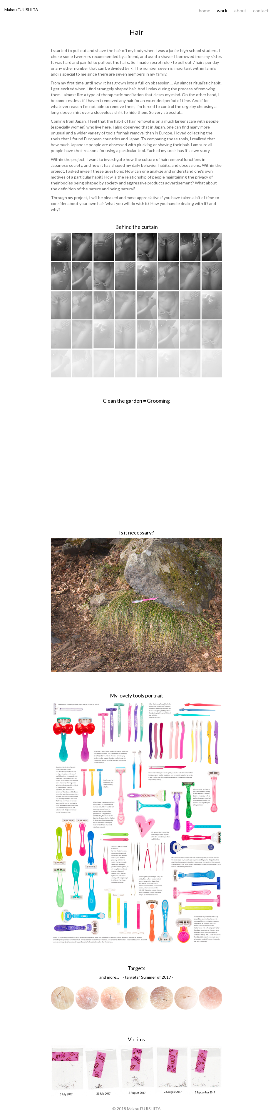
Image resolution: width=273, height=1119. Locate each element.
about (240, 10)
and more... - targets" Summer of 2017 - (136, 977)
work (222, 10)
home (204, 10)
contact (261, 10)
